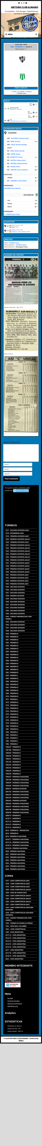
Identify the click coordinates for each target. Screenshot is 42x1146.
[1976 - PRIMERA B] (21, 714)
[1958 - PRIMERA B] (21, 660)
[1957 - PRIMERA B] (21, 657)
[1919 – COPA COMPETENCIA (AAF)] (21, 886)
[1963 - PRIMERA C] (21, 675)
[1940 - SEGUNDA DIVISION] (21, 601)
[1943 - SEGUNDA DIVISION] (21, 610)
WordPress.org (12, 1006)
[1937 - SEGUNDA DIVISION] (21, 592)
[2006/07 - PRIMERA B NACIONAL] (21, 806)
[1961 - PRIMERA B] (21, 669)
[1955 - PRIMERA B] (21, 651)
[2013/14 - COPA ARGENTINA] (21, 941)
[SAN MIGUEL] (21, 77)
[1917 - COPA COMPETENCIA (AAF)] (21, 880)
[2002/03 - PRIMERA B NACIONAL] (21, 794)
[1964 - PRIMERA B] (21, 678)
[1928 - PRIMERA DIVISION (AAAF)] (21, 566)
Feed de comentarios (14, 1004)
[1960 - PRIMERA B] (21, 666)
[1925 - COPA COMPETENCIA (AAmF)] (21, 898)
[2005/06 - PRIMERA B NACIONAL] (21, 803)
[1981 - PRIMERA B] (21, 729)
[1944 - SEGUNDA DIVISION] (21, 613)
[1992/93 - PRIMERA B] (21, 764)
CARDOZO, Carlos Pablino (18, 181)
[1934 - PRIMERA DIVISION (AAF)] (21, 583)
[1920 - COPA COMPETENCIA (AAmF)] (21, 889)
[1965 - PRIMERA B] (21, 681)
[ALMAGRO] (21, 59)
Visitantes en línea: (14, 1026)
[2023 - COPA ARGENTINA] (21, 958)
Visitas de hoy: (12, 1029)
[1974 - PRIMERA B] (21, 708)
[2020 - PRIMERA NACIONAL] (21, 851)
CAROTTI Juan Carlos (13, 214)
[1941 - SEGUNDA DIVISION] (21, 604)
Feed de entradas (13, 1001)
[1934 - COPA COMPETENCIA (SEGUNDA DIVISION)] (21, 908)
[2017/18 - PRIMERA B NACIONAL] (21, 842)
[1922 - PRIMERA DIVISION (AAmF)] (21, 548)
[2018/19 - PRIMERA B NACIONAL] (21, 845)
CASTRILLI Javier (21, 245)
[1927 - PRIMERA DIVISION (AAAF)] (21, 563)
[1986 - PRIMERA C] (21, 744)
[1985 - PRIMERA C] (21, 741)
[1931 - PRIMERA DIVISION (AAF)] (21, 574)
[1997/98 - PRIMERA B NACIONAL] (21, 779)
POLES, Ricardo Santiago (19, 144)
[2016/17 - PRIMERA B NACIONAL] (21, 839)
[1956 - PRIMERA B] (21, 654)
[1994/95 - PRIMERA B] (21, 770)
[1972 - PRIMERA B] (21, 702)
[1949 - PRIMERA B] (21, 633)
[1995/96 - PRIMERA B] (21, 773)
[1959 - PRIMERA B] (21, 663)
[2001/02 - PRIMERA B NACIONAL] (21, 791)
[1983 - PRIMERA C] (21, 735)
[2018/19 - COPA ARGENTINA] (21, 955)
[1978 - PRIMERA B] (21, 720)
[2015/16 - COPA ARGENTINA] (21, 947)
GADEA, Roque (15, 154)
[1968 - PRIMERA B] (21, 690)
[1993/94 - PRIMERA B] (21, 767)
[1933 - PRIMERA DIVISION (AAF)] (21, 580)
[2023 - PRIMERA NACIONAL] (21, 860)
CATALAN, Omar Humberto (18, 121)
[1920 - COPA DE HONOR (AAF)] (21, 892)
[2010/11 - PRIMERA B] (21, 818)
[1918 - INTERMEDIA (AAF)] (21, 533)
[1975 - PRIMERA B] (21, 711)
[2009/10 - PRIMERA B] (21, 815)
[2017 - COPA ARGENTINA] (21, 950)
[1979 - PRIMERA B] (21, 723)
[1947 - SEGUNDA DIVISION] (21, 627)
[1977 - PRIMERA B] (21, 717)
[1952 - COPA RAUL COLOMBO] (21, 926)
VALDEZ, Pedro (15, 167)
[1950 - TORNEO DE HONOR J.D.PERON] (21, 923)
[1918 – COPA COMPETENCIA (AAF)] (21, 883)
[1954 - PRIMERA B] (21, 648)
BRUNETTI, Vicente (15, 109)
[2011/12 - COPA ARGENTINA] (21, 935)
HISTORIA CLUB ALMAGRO (24, 7)
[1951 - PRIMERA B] (21, 639)
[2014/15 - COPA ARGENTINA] (21, 944)
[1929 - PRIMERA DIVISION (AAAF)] (21, 568)
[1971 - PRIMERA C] (21, 699)
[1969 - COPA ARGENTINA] (21, 932)
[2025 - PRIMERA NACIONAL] (21, 866)
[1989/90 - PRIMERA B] (21, 755)
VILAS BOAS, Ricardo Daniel (20, 138)
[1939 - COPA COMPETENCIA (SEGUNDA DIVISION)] (21, 913)
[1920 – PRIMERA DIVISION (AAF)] (21, 542)
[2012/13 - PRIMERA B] (21, 824)
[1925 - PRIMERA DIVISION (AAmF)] (21, 557)
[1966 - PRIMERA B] (21, 684)
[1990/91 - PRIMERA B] (21, 758)
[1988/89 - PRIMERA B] (21, 752)
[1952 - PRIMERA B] (21, 642)
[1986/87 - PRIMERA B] (21, 747)
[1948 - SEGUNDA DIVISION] (21, 630)
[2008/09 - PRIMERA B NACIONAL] (21, 812)
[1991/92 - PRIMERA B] (21, 761)
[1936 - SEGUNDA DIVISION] (21, 589)
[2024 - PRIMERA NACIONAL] (21, 863)
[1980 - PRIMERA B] (21, 726)
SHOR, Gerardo (15, 141)
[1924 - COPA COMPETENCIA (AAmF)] (21, 895)
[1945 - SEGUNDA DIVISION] (21, 621)
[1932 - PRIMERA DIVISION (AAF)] (21, 577)
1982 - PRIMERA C (17, 47)
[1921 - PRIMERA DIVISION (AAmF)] (21, 545)
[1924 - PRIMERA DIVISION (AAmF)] (21, 554)
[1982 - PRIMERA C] (21, 732)
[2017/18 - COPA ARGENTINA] (21, 953)
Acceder (10, 998)
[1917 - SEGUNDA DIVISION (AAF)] (21, 530)
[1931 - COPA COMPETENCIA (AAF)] (21, 904)
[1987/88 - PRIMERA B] (21, 749)
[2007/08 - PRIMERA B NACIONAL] (21, 809)
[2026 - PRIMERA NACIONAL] (21, 869)
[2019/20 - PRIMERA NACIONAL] (21, 848)
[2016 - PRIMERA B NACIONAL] (21, 836)
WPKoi (21, 1041)
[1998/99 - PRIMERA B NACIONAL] (21, 782)
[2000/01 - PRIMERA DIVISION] (21, 788)
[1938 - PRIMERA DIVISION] (21, 595)
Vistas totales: (12, 1031)
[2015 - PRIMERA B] (21, 833)
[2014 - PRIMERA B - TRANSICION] (21, 830)
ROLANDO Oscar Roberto (12, 188)
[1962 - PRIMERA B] (21, 672)
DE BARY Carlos (14, 243)
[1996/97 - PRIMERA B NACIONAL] (21, 776)
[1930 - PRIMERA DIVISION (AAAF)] (21, 571)
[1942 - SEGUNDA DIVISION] (21, 607)
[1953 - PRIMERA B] (21, 645)
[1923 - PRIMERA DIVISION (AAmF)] (21, 551)
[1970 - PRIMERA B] (21, 696)
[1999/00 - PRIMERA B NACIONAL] (21, 785)
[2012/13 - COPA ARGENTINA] (21, 938)
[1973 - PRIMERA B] (21, 705)
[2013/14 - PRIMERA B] (21, 827)
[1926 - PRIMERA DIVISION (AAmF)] (21, 560)
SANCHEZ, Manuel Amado (18, 163)
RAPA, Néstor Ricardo (17, 151)
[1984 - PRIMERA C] (21, 738)
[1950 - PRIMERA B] (21, 636)
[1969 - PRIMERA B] (21, 693)
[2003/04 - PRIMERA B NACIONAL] (21, 797)
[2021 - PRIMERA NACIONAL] (21, 854)
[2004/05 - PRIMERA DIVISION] (21, 800)
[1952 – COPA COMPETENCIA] (21, 929)
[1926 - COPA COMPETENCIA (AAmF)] (21, 901)
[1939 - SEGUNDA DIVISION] (21, 598)
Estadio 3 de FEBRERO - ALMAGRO (22, 91)
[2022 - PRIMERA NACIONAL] (21, 857)
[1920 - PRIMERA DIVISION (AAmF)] (21, 539)
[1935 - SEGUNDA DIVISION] (21, 586)
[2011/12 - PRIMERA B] (21, 821)
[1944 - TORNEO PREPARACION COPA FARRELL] (21, 617)
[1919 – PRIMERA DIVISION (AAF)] (21, 536)
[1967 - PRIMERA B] (21, 687)
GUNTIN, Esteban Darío (18, 160)
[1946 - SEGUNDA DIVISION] (21, 624)
